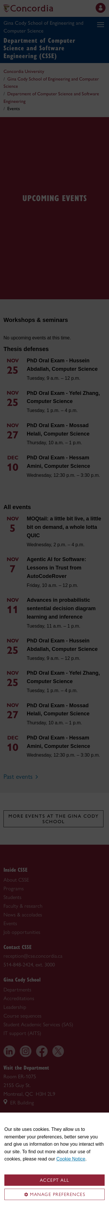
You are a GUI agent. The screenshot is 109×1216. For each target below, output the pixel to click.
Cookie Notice (70, 1158)
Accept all (54, 1180)
